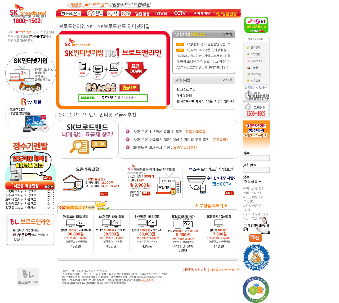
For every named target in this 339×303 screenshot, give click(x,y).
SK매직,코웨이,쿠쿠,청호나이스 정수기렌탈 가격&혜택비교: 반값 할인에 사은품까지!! (232, 61)
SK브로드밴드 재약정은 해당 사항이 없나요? (205, 101)
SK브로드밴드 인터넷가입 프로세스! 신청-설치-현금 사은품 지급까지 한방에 (226, 56)
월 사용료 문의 (185, 90)
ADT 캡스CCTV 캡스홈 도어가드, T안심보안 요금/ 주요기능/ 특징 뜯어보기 (226, 67)
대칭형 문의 (184, 95)
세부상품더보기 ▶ (211, 206)
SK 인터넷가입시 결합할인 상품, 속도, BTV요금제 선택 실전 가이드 (229, 44)
